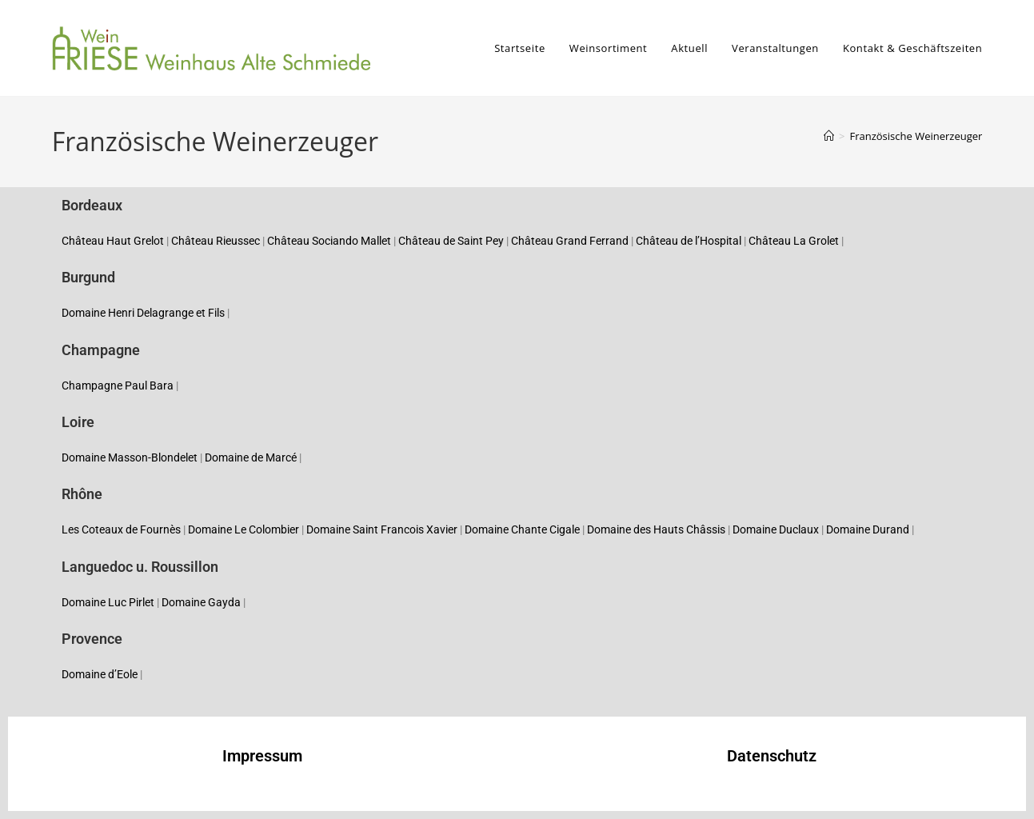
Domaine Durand (867, 529)
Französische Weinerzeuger (915, 136)
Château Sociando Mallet (329, 240)
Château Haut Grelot (113, 240)
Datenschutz (771, 755)
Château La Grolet (794, 240)
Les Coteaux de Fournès (121, 529)
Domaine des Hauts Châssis (656, 529)
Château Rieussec (215, 240)
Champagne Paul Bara (118, 385)
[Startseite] (829, 136)
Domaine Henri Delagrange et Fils (143, 312)
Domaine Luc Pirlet (108, 602)
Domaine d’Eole (100, 674)
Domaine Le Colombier (243, 529)
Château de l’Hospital (688, 240)
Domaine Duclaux (776, 529)
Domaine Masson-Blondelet (130, 457)
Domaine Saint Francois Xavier (381, 529)
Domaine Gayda (201, 602)
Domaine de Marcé (251, 457)
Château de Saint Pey (451, 240)
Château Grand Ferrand (570, 240)
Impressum (262, 755)
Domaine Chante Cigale (522, 529)
